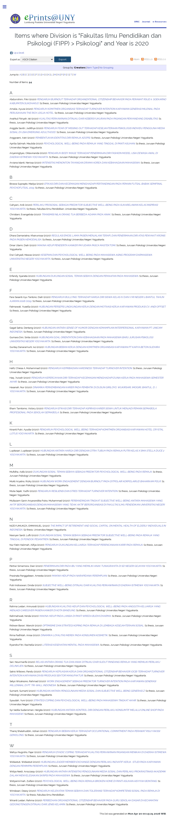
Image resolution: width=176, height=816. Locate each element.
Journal (146, 22)
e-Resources (159, 22)
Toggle (6, 7)
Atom (136, 59)
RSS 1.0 (148, 59)
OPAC (136, 22)
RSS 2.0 (161, 59)
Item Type (92, 67)
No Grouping (106, 67)
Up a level (18, 52)
